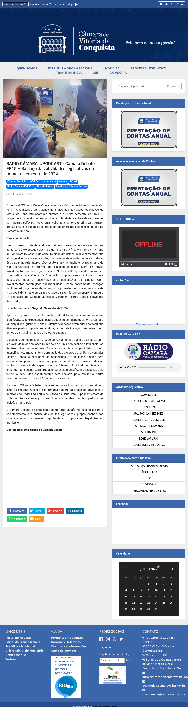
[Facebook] (101, 639)
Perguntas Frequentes (149, 490)
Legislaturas (149, 438)
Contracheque (15, 655)
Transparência (69, 72)
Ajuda (56, 631)
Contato (150, 631)
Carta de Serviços (63, 650)
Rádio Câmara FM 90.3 (20, 186)
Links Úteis (15, 631)
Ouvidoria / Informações (68, 646)
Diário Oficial (149, 472)
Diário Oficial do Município (24, 650)
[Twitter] (121, 639)
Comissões (149, 394)
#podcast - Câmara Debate (71, 186)
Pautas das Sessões (148, 413)
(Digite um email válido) (114, 654)
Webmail (11, 659)
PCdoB (73, 181)
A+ (172, 4)
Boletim (105, 648)
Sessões (149, 407)
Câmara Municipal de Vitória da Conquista (31, 181)
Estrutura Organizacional (71, 68)
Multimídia (149, 432)
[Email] (112, 660)
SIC (149, 478)
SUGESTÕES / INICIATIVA (149, 444)
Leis (96, 72)
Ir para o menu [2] (41, 4)
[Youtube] (115, 639)
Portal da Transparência (149, 465)
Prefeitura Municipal (20, 646)
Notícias (112, 68)
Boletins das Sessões (149, 419)
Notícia (63, 181)
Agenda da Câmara (149, 426)
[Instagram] (108, 639)
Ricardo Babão (44, 186)
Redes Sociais (111, 631)
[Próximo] (173, 569)
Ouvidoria (118, 72)
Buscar (173, 86)
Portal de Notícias (18, 637)
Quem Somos (27, 68)
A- (182, 4)
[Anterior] (125, 569)
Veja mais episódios (149, 324)
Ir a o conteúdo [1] (15, 4)
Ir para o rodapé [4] (66, 4)
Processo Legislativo (148, 68)
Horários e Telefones (66, 642)
